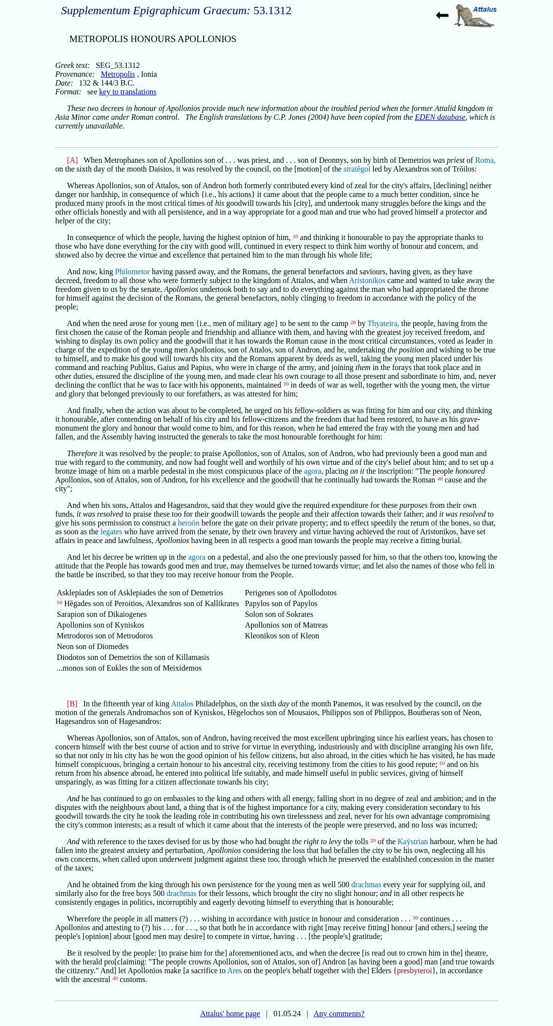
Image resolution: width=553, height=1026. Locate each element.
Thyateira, (383, 323)
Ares (234, 970)
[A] (72, 160)
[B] (72, 703)
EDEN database (440, 117)
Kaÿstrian (413, 841)
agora (313, 471)
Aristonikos (367, 280)
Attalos (182, 703)
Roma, (485, 160)
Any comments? (338, 1013)
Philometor (132, 271)
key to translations (127, 91)
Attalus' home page (230, 1013)
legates (111, 531)
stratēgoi (357, 169)
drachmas (366, 884)
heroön (188, 523)
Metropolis (118, 74)
